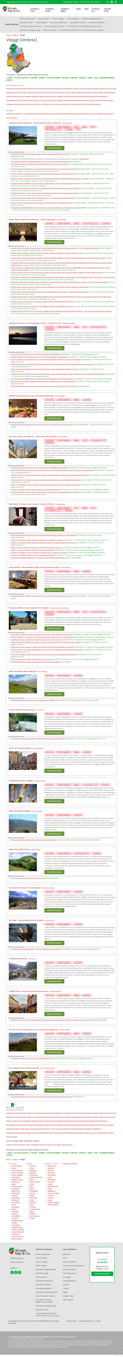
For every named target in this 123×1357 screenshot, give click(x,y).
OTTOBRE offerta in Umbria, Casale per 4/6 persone (30, 659)
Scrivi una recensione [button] (102, 1274)
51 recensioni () (98, 440)
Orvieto (65, 78)
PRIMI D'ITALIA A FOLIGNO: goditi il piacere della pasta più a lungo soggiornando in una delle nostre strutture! (51, 1020)
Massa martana (45, 96)
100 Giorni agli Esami (43, 1254)
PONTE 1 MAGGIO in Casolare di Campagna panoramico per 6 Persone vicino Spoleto (42, 637)
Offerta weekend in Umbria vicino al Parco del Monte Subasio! (34, 840)
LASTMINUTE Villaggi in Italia (16, 1226)
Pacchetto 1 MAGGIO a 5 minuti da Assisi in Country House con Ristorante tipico (40, 162)
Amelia (19, 88)
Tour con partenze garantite (73, 1266)
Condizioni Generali (86, 1321)
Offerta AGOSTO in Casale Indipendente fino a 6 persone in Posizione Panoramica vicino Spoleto (47, 650)
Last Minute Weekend (15, 1199)
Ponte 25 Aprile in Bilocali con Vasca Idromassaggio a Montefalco (35, 354)
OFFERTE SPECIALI (12, 24)
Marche (32, 1193)
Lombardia (34, 1145)
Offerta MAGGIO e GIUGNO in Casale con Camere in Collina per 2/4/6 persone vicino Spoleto (46, 642)
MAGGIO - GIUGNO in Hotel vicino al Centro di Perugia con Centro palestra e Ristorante (43, 543)
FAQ (78, 129)
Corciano (38, 92)
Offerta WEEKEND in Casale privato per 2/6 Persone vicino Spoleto (35, 662)
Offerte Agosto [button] (41, 22)
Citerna (109, 88)
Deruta (45, 92)
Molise (32, 1195)
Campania (17, 1145)
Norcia (47, 100)
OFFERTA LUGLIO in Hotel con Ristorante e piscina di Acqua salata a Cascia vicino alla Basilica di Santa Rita (50, 475)
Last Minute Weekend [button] (96, 22)
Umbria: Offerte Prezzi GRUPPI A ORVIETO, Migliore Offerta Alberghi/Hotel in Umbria (42, 302)
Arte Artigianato (28, 114)
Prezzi (93, 127)
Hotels (64, 114)
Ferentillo (56, 92)
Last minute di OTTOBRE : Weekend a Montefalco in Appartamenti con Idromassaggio (43, 381)
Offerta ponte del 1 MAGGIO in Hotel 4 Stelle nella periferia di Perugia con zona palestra (43, 535)
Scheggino (10, 104)
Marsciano (35, 96)
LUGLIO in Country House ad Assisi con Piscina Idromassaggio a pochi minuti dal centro (43, 174)
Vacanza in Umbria (70, 1164)
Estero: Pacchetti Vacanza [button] (54, 26)
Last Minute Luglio (42, 1273)
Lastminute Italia (34, 10)
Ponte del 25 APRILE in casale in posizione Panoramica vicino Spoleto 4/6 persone (41, 635)
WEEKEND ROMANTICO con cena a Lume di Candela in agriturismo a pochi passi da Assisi (43, 193)
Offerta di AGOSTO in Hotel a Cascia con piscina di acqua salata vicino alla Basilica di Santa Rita (46, 480)
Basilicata (33, 1170)
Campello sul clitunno (70, 88)
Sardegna (33, 1202)
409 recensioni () (53, 129)
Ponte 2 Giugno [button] (73, 19)
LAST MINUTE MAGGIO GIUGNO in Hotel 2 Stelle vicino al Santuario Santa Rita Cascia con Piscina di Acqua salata (52, 470)
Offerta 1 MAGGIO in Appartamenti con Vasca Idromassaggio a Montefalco (39, 357)
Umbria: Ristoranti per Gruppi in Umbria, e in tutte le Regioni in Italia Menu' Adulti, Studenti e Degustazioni (49, 287)
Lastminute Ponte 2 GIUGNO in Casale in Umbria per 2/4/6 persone (36, 640)
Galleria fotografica (64, 127)
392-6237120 (95, 2)
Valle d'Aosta (34, 1216)
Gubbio (42, 78)
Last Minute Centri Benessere (15, 1204)
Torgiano (47, 104)
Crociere (51, 1182)
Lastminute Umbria (65, 10)
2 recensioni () (98, 612)
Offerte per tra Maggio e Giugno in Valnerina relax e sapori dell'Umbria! (37, 739)
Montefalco (103, 96)
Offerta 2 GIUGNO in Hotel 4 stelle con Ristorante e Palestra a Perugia (37, 540)
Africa (32, 1168)
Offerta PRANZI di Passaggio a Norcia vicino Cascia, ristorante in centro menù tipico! (42, 425)
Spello (27, 104)
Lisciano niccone (18, 96)
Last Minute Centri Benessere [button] (31, 26)
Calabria (9, 1145)
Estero (23, 1145)
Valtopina (97, 104)
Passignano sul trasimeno (79, 100)
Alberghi (18, 114)
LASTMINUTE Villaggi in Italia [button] (30, 30)
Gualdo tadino (103, 92)
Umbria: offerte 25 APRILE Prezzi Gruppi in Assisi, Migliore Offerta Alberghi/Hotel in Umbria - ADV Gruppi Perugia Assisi (54, 248)
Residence (87, 114)
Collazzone (31, 92)
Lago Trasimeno (54, 78)
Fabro (50, 92)
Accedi (97, 1321)
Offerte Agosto (17, 1186)
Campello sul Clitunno (56, 608)
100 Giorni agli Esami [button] (27, 19)
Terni (90, 78)
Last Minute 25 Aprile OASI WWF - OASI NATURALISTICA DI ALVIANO (35, 949)
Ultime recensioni (16, 1262)
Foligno (33, 78)
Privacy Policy (72, 1321)
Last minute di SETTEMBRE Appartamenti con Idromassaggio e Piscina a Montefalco (42, 379)
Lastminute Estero (49, 10)
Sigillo (22, 104)
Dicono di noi (95, 10)
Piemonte (33, 1198)
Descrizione (50, 127)
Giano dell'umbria (77, 92)
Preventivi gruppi (69, 1273)
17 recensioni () (53, 510)
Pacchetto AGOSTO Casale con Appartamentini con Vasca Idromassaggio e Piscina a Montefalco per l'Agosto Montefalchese (58, 374)
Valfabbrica (88, 104)
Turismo (94, 114)
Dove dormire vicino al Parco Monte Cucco (27, 878)
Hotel (65, 1258)
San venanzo (108, 100)
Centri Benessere (55, 114)
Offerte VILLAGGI (17, 1230)
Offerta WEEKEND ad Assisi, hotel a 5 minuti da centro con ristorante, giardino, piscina (42, 198)
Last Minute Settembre (15, 1190)
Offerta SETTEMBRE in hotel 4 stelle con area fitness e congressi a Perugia (38, 553)
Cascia (88, 88)
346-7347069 (85, 2)
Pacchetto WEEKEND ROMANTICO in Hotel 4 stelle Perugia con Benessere (38, 558)
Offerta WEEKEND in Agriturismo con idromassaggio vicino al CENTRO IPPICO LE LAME (42, 386)
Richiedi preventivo (54, 148)
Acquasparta (11, 88)
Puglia (32, 1200)
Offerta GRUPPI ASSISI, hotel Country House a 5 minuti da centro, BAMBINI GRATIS (41, 203)
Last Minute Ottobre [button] (78, 22)
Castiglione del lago (98, 88)
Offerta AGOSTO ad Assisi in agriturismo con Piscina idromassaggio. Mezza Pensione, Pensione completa (49, 179)
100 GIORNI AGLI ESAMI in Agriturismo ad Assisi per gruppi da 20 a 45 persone (39, 154)
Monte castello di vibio (60, 96)
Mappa (84, 127)
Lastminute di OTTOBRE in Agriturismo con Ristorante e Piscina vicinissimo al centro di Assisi (45, 188)
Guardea (112, 92)
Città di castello (20, 92)
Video (86, 9)
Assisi (9, 78)
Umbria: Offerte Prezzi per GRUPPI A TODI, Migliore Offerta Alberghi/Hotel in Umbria (42, 306)
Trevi (52, 104)
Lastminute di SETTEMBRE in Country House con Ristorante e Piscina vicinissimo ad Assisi (43, 183)
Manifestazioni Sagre (75, 114)
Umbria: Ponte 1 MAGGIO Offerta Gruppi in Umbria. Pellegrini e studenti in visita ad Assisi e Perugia (47, 253)
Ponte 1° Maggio (17, 1173)
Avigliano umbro (32, 88)
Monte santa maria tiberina (79, 96)
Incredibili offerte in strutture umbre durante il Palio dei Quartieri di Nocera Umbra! (41, 1097)
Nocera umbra (39, 100)
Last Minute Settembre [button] (58, 22)
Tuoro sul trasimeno (62, 104)
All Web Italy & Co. (17, 1258)
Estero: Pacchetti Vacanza (15, 1211)
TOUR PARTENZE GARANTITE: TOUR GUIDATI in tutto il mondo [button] (81, 30)
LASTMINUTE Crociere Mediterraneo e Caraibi (17, 1219)
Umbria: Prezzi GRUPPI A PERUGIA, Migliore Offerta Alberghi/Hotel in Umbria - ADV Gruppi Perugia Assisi (49, 292)
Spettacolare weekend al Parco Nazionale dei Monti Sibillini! (33, 700)
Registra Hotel (107, 10)
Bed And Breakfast (41, 114)
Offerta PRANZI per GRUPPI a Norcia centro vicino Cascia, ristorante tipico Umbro (41, 596)
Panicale (66, 100)
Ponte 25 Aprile (17, 1170)
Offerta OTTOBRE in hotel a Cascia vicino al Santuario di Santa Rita (35, 490)
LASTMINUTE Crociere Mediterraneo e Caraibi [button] (84, 26)
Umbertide (74, 104)
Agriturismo (10, 114)
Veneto (69, 1145)
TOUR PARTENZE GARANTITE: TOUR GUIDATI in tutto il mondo (17, 1235)
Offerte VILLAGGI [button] (49, 30)
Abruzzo (33, 1166)
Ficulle (62, 92)
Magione (28, 96)
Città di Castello (21, 78)
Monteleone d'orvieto (14, 100)
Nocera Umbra (45, 1068)
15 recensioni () (90, 223)
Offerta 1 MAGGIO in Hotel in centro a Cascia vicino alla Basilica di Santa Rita (39, 468)
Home (8, 35)
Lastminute (68, 129)
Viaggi (99, 114)
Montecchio (94, 96)
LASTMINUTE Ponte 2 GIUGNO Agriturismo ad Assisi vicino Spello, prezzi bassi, (39, 164)
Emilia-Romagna (36, 1177)
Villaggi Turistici (108, 114)
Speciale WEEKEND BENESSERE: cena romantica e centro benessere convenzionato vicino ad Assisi (47, 208)
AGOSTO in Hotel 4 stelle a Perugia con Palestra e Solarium (33, 550)
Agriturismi (67, 1254)
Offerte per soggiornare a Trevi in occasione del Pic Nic (31, 1058)
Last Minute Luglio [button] (26, 22)
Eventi (78, 9)
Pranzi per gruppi (69, 1269)
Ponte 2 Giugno (17, 1175)
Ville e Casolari (11, 118)
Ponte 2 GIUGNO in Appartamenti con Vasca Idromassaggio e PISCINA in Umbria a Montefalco (46, 359)
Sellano (17, 104)
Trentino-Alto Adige (53, 1145)
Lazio (28, 1145)
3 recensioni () (90, 784)
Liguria (32, 1189)
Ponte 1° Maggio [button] (58, 19)
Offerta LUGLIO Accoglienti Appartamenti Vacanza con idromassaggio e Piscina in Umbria (44, 369)
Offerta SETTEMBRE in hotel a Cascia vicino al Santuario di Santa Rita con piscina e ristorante (45, 485)
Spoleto (82, 78)
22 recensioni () (98, 327)
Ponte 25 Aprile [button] (43, 19)
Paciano (60, 100)
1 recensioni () (81, 853)
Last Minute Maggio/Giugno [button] (91, 19)
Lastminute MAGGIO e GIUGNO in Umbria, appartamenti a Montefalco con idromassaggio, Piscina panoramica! (52, 364)
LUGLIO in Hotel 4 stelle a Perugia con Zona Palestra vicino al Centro (36, 547)
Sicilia (32, 1205)
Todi (96, 78)
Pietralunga (99, 100)
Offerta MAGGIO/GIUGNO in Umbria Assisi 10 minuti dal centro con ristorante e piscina (43, 169)
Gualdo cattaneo (91, 92)
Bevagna (59, 88)
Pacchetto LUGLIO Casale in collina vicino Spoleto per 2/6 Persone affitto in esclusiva (42, 647)
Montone (26, 100)
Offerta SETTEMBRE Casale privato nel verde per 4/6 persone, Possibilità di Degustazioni (44, 654)
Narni (32, 100)
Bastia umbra (44, 88)
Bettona (52, 88)
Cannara (82, 88)
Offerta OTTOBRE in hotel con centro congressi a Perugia (32, 555)
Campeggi (51, 1175)
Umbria (15, 35)
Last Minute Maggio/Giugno (17, 1178)
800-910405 (75, 2)
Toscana (42, 1145)
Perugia (74, 78)
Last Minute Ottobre (15, 1194)
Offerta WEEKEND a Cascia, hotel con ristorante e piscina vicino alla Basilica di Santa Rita (44, 492)
